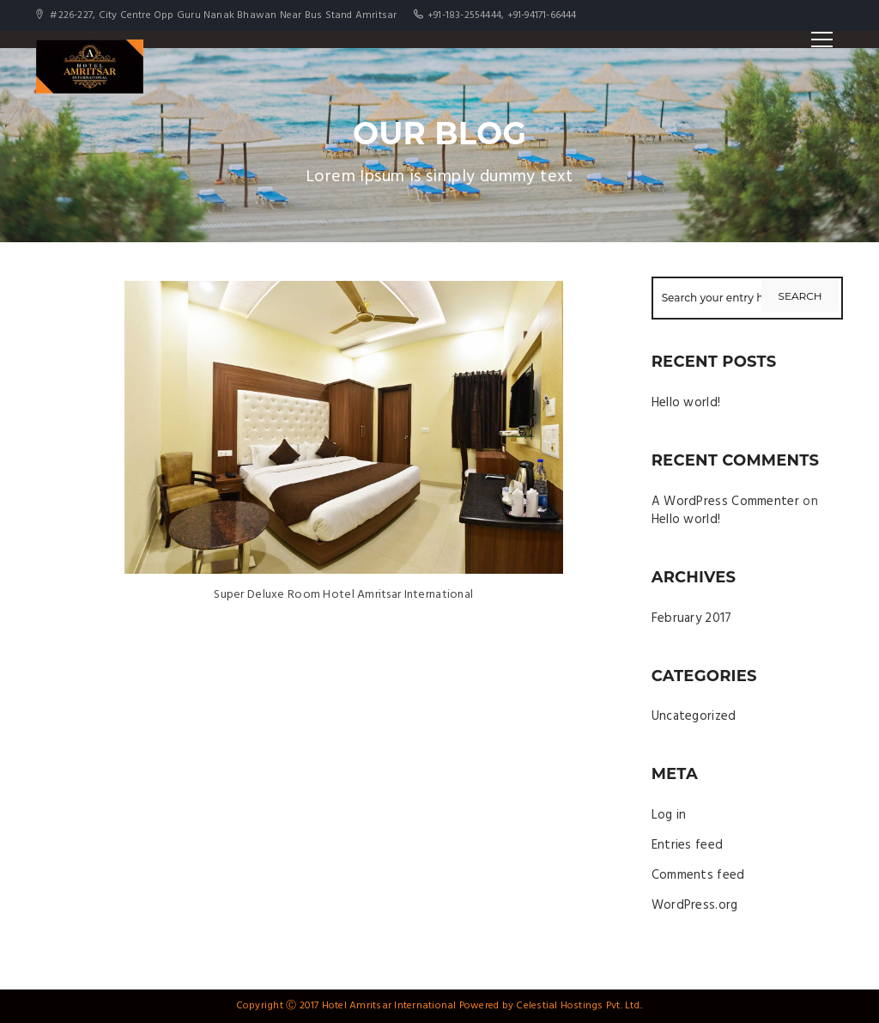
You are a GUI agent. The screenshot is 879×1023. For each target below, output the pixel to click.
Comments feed (698, 875)
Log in (669, 815)
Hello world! (686, 403)
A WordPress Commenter (725, 501)
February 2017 (692, 618)
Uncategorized (694, 716)
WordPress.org (695, 905)
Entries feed (688, 845)
